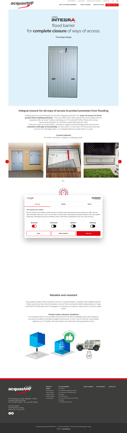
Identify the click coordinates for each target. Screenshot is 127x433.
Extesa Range (49, 390)
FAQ (113, 1)
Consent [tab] (37, 204)
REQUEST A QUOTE (112, 5)
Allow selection (63, 233)
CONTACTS (106, 1)
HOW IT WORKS (85, 4)
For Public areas (63, 396)
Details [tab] (63, 204)
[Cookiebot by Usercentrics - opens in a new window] (93, 198)
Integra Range (50, 394)
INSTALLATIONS (99, 4)
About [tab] (89, 204)
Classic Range (50, 392)
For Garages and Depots (65, 402)
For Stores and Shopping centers (68, 390)
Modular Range (50, 396)
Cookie (89, 426)
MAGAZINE (81, 1)
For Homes (62, 388)
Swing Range (49, 398)
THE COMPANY (72, 1)
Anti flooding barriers (67, 4)
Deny (38, 233)
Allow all (88, 233)
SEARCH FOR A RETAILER (94, 1)
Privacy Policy (75, 426)
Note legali (83, 426)
